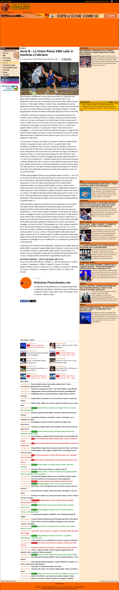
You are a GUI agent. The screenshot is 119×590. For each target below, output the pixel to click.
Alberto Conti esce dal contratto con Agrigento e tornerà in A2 (54, 573)
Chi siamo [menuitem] (5, 75)
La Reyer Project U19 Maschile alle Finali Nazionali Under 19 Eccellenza (54, 519)
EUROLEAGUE (85, 243)
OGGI (111, 102)
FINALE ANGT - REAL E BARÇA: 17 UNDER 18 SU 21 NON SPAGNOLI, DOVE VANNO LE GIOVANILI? (97, 226)
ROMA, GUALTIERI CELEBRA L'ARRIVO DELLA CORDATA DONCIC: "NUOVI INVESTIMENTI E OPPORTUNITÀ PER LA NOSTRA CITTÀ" (98, 266)
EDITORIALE (84, 48)
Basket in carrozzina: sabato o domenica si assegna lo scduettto (52, 578)
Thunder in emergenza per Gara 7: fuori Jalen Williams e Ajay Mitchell (54, 389)
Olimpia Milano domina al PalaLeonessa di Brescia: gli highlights (52, 391)
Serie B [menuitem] (4, 63)
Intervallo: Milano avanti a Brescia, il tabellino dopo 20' (49, 469)
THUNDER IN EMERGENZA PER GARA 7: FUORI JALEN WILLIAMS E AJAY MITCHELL (98, 185)
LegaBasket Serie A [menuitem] (8, 51)
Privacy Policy (114, 581)
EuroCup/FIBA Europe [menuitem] (9, 67)
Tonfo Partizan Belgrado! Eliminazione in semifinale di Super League (53, 476)
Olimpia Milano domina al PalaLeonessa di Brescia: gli (98, 106)
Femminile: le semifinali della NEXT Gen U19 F (46, 566)
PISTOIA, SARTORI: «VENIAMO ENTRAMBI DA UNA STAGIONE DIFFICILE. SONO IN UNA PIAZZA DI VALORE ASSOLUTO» (97, 288)
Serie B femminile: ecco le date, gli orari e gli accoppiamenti (50, 479)
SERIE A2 (83, 283)
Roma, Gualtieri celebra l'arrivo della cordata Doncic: (98, 104)
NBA (81, 181)
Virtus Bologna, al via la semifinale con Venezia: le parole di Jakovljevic (54, 540)
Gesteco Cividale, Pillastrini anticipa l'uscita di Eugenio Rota (54, 554)
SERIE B (83, 305)
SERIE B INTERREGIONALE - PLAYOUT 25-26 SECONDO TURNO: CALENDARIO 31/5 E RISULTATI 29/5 (97, 309)
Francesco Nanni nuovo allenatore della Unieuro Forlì (52, 481)
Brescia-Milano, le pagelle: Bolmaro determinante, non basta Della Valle (54, 436)
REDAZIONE (59, 584)
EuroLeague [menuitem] (6, 58)
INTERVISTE (84, 201)
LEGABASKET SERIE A (87, 262)
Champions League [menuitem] (8, 65)
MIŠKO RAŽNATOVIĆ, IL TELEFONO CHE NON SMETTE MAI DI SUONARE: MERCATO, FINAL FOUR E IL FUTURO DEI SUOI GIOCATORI (97, 205)
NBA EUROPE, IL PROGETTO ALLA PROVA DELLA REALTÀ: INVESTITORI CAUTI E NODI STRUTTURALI (97, 52)
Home (3, 48)
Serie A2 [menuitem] (4, 53)
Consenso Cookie (104, 581)
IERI (116, 102)
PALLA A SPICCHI (86, 222)
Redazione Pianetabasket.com (46, 59)
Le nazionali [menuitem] (6, 60)
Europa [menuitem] (4, 72)
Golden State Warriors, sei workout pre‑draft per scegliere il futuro (52, 576)
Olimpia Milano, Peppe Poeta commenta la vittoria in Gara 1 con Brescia (54, 448)
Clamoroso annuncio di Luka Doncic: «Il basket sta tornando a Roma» (54, 547)
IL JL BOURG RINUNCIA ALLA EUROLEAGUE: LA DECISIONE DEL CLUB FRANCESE (98, 246)
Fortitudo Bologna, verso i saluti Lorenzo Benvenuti (51, 484)
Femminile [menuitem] (5, 70)
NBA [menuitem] (3, 55)
